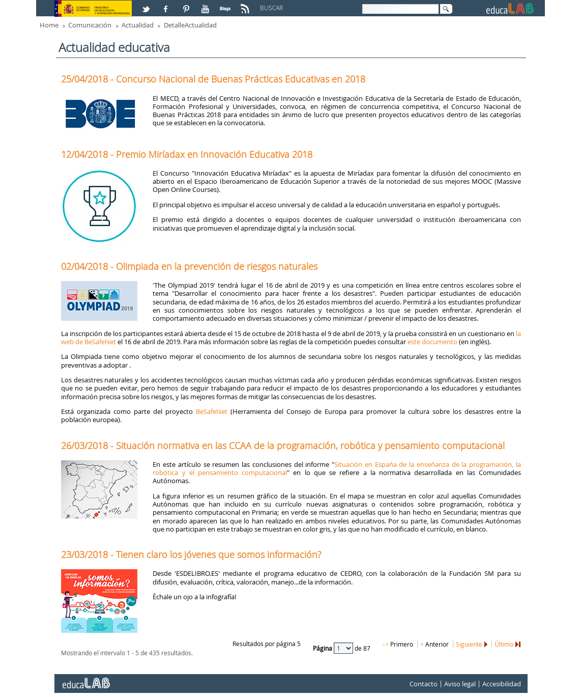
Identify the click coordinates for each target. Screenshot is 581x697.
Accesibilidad (501, 683)
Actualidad (138, 25)
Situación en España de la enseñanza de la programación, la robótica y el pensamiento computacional (337, 468)
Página (323, 648)
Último (504, 644)
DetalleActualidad (190, 25)
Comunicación (89, 25)
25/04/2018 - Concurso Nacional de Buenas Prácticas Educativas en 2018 (213, 79)
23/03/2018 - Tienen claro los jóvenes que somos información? (191, 554)
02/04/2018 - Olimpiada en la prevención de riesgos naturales (189, 266)
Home (49, 25)
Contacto (424, 683)
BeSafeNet (211, 411)
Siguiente (469, 644)
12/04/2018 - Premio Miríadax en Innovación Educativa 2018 (186, 154)
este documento (432, 341)
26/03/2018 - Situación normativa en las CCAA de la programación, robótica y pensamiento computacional (283, 445)
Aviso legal (460, 683)
